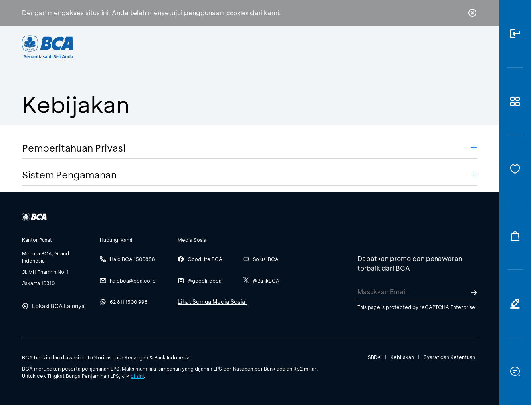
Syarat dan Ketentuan (449, 357)
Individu (198, 46)
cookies (237, 13)
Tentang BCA (299, 46)
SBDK (374, 357)
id (456, 47)
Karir (352, 46)
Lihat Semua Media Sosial (212, 301)
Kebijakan (402, 357)
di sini (137, 376)
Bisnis (245, 46)
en (470, 47)
